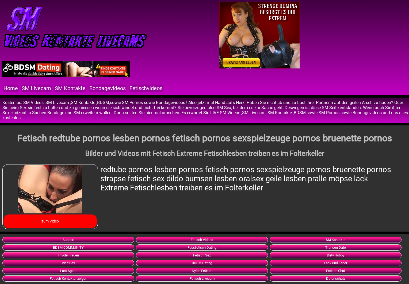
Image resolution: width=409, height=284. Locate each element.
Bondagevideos (107, 88)
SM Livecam (36, 88)
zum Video (50, 221)
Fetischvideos (145, 88)
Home (10, 88)
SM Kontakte (70, 88)
